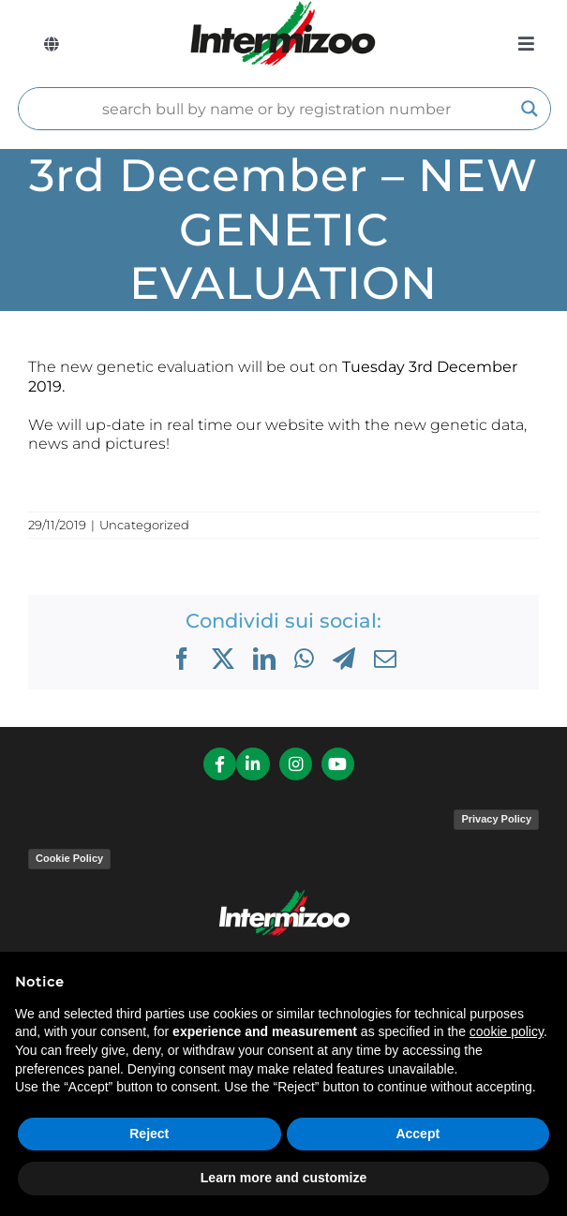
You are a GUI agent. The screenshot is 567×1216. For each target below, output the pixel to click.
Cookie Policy (69, 858)
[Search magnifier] (529, 109)
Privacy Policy (496, 818)
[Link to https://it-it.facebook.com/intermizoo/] (219, 764)
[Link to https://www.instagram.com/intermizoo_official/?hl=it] (295, 764)
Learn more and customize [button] (283, 1177)
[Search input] (276, 109)
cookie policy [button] (507, 1031)
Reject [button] (149, 1133)
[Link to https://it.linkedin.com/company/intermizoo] (252, 764)
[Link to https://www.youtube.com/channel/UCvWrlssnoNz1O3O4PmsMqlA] (337, 764)
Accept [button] (417, 1133)
